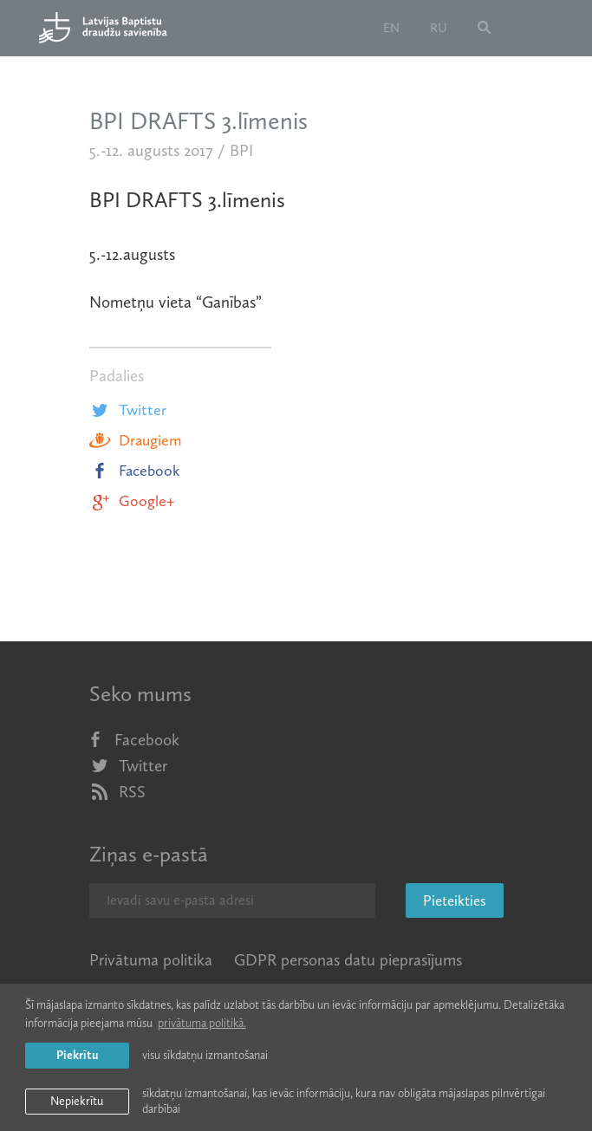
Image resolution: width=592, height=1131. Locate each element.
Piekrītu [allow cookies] (77, 1055)
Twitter (127, 410)
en (391, 28)
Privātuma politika (150, 960)
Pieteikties (454, 900)
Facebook (134, 470)
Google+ (131, 501)
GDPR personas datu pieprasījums (348, 960)
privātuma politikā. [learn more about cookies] (202, 1023)
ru (438, 28)
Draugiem (135, 440)
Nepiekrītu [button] (76, 1101)
